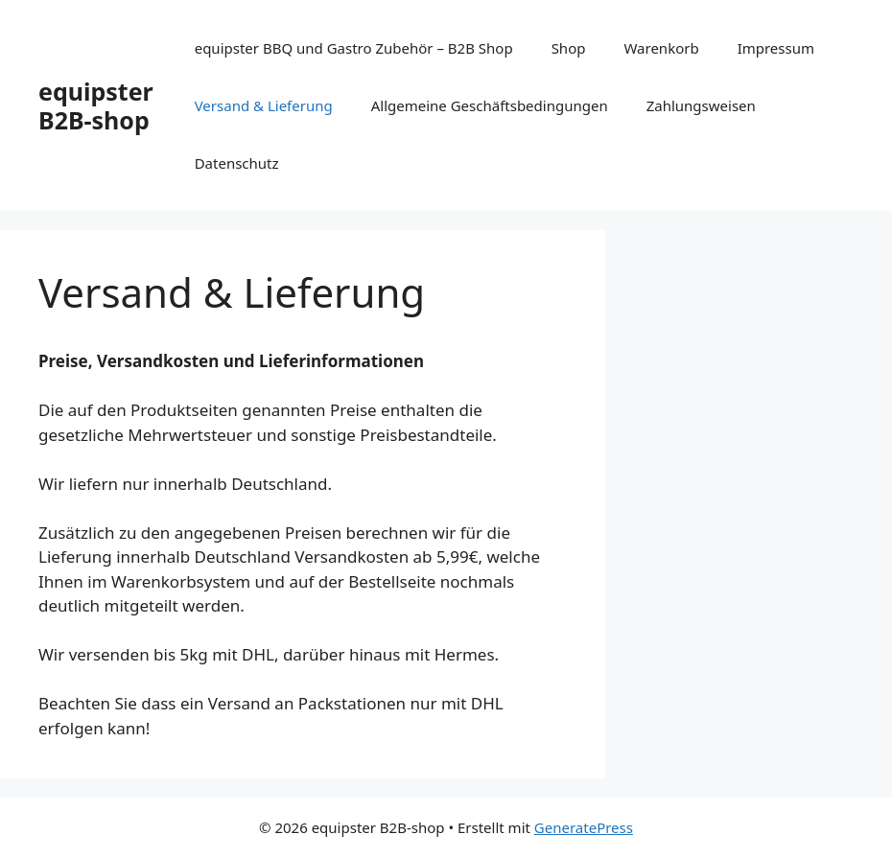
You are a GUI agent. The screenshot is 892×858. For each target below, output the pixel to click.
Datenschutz (237, 163)
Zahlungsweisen (701, 105)
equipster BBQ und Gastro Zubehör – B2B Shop (354, 48)
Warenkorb (660, 48)
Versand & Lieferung (264, 105)
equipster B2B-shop (95, 105)
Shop (569, 48)
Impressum (776, 48)
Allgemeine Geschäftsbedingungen (489, 105)
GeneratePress (583, 827)
